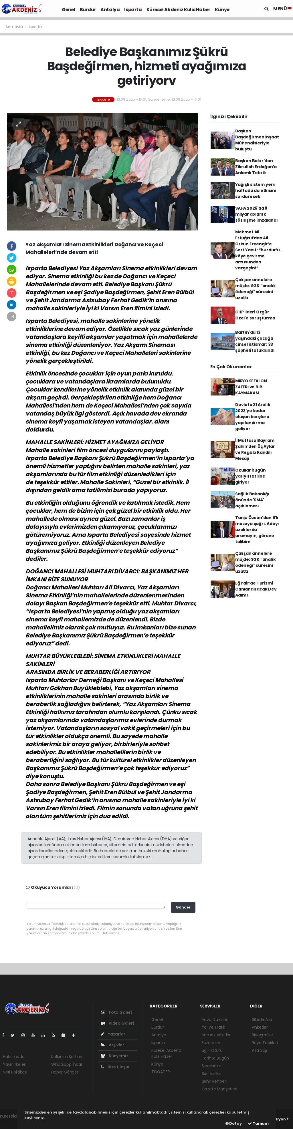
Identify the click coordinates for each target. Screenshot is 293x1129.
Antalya (110, 9)
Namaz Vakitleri (216, 1035)
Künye (222, 9)
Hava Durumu (215, 1019)
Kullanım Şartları (66, 1057)
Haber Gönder (64, 1072)
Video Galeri (117, 1023)
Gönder (183, 907)
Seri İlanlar (211, 1073)
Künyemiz (114, 1056)
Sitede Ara (262, 1019)
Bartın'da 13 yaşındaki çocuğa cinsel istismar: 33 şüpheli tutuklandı (255, 341)
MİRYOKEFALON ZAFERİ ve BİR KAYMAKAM (251, 387)
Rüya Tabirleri (265, 1042)
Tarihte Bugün (215, 1058)
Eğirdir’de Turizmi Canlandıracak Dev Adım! (256, 589)
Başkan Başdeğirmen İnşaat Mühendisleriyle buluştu (257, 140)
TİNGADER (160, 1072)
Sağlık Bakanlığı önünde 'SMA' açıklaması (252, 500)
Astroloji (259, 1050)
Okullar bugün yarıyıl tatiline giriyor (250, 476)
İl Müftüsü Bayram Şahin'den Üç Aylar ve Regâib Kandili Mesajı (255, 449)
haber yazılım (13, 1122)
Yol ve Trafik (213, 1027)
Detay (233, 1123)
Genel (68, 9)
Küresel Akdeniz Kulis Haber (178, 9)
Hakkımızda (14, 1057)
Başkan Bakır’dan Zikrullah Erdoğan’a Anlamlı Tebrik (256, 167)
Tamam (258, 1123)
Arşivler (112, 1045)
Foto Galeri (116, 1012)
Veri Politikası (15, 1072)
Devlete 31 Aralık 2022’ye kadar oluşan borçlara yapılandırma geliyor (252, 417)
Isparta (133, 9)
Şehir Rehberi (214, 1081)
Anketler (260, 1027)
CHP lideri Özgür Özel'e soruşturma (255, 315)
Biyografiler (262, 1035)
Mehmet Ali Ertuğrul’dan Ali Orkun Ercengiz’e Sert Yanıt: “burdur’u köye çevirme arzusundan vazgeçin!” (257, 250)
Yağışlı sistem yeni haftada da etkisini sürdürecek (255, 190)
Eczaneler (211, 1042)
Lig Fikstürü (212, 1050)
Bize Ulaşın (115, 1067)
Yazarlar (113, 1034)
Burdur (88, 9)
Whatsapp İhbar (66, 1064)
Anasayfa (14, 26)
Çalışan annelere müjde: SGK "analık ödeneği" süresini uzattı (255, 289)
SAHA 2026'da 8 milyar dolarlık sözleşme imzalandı (256, 214)
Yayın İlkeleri (14, 1064)
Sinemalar (211, 1066)
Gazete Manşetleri (219, 1089)
